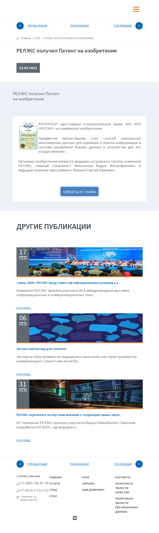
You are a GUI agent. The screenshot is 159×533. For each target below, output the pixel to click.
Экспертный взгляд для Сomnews (41, 349)
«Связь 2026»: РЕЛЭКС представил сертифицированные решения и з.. (67, 283)
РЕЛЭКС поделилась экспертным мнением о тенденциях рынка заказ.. (68, 415)
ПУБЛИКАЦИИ (79, 25)
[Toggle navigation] (136, 9)
